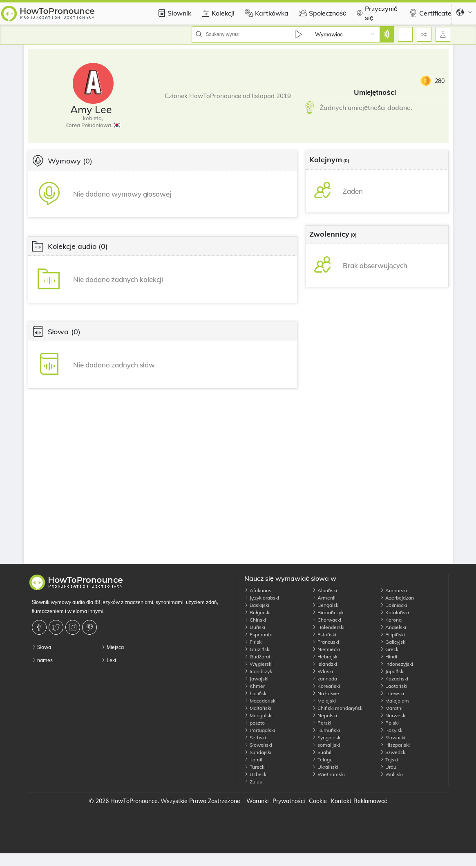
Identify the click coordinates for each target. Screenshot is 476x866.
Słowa (41, 647)
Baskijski (256, 605)
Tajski (389, 759)
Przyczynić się (375, 13)
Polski (389, 723)
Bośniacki (393, 605)
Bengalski (326, 605)
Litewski (392, 693)
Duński (254, 627)
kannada (324, 679)
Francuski (325, 642)
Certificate (429, 13)
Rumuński (326, 730)
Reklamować (370, 801)
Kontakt (341, 801)
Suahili (322, 752)
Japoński (392, 671)
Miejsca (112, 647)
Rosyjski (392, 730)
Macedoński (260, 701)
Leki (108, 660)
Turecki (255, 767)
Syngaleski (327, 737)
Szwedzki (393, 752)
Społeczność (321, 13)
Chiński (255, 620)
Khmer (254, 686)
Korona (391, 620)
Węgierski (258, 664)
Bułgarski (257, 612)
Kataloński (394, 612)
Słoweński (258, 745)
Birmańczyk (328, 612)
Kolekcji (217, 13)
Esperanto (258, 634)
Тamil (253, 759)
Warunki (257, 801)
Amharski (393, 590)
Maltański (257, 708)
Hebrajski (325, 656)
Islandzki (324, 664)
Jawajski (256, 679)
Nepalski (324, 715)
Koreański (326, 686)
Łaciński (256, 693)
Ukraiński (325, 767)
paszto (254, 723)
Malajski (324, 701)
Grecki (390, 649)
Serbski (255, 737)
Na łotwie (325, 693)
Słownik (173, 13)
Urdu (388, 767)
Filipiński (392, 634)
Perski (321, 723)
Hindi (388, 656)
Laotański (393, 686)
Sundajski (257, 752)
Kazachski (394, 679)
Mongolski (258, 715)
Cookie (318, 801)
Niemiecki (326, 649)
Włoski (322, 671)
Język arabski (261, 598)
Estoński (324, 634)
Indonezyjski (396, 664)
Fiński (253, 642)
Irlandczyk (258, 671)
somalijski (326, 745)
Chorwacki (326, 620)
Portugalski (259, 730)
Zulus (253, 782)
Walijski (391, 774)
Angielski (393, 627)
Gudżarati (258, 656)
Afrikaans (257, 590)
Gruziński (257, 649)
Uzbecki (256, 774)
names (42, 660)
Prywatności (289, 801)
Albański (324, 590)
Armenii (323, 598)
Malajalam (394, 701)
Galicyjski (393, 642)
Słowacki (392, 737)
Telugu (322, 759)
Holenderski (328, 627)
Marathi (391, 708)
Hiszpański (395, 745)
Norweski (393, 715)
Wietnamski (328, 774)
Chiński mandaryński (338, 708)
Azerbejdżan (397, 598)
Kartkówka (265, 13)
